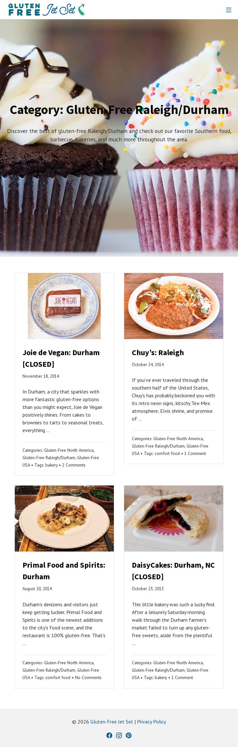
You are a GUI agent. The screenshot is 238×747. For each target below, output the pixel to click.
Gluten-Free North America (69, 450)
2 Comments (74, 465)
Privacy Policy (151, 721)
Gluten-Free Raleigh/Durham (49, 457)
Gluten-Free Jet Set (111, 721)
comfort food (167, 453)
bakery (51, 465)
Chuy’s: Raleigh (158, 352)
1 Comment (195, 453)
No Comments (88, 677)
